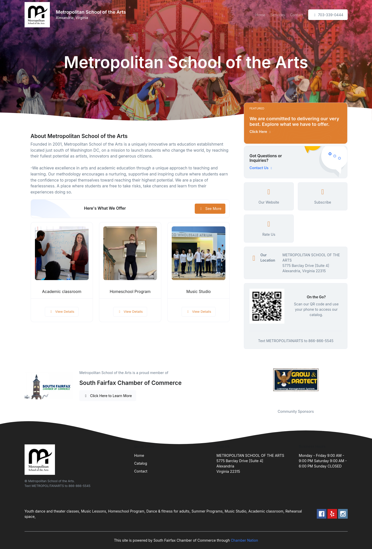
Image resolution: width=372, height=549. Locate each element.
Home (260, 15)
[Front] (38, 14)
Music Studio (198, 291)
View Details (61, 311)
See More (210, 208)
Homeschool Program (130, 291)
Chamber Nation (244, 540)
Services (277, 15)
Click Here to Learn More (108, 396)
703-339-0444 (327, 15)
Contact (296, 15)
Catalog (140, 463)
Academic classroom (61, 291)
